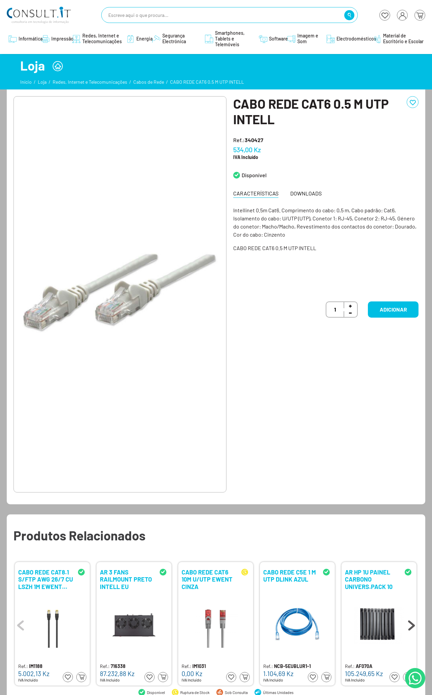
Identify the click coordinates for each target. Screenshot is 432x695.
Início (26, 82)
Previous (20, 623)
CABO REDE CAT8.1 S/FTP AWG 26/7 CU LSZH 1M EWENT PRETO (45, 579)
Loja (42, 82)
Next (411, 623)
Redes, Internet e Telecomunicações (90, 82)
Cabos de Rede (148, 82)
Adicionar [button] (393, 309)
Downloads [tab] (306, 193)
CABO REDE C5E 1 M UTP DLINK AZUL (289, 576)
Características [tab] (255, 193)
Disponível (254, 175)
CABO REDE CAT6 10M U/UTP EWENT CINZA (207, 579)
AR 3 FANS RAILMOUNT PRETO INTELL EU (126, 579)
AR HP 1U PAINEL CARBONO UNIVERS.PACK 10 (369, 579)
